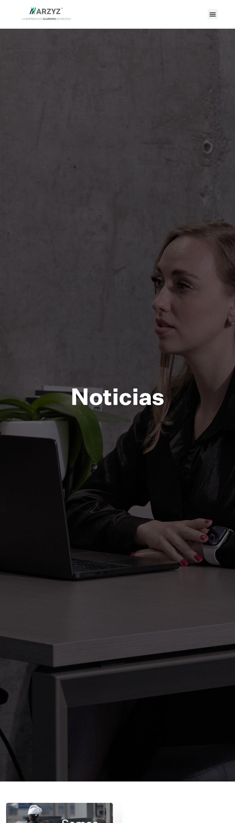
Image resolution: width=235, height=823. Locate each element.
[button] (213, 14)
